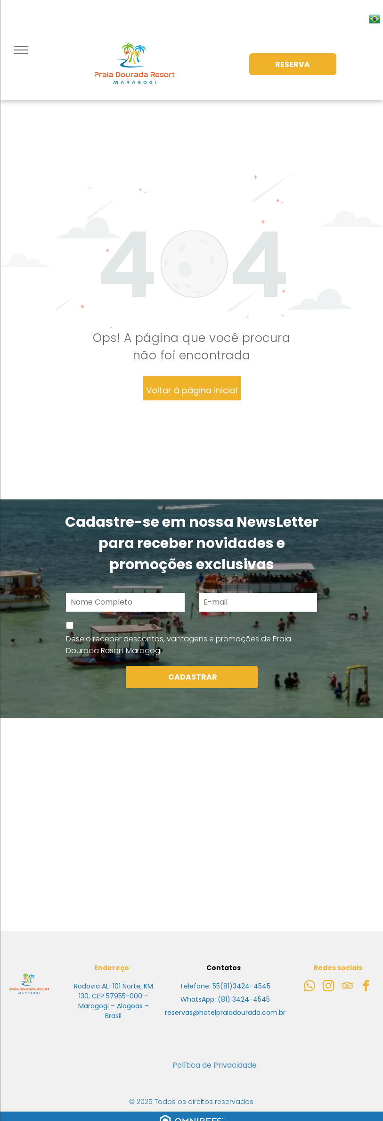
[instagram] (328, 987)
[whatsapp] (309, 987)
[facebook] (366, 987)
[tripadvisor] (347, 987)
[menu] (20, 50)
